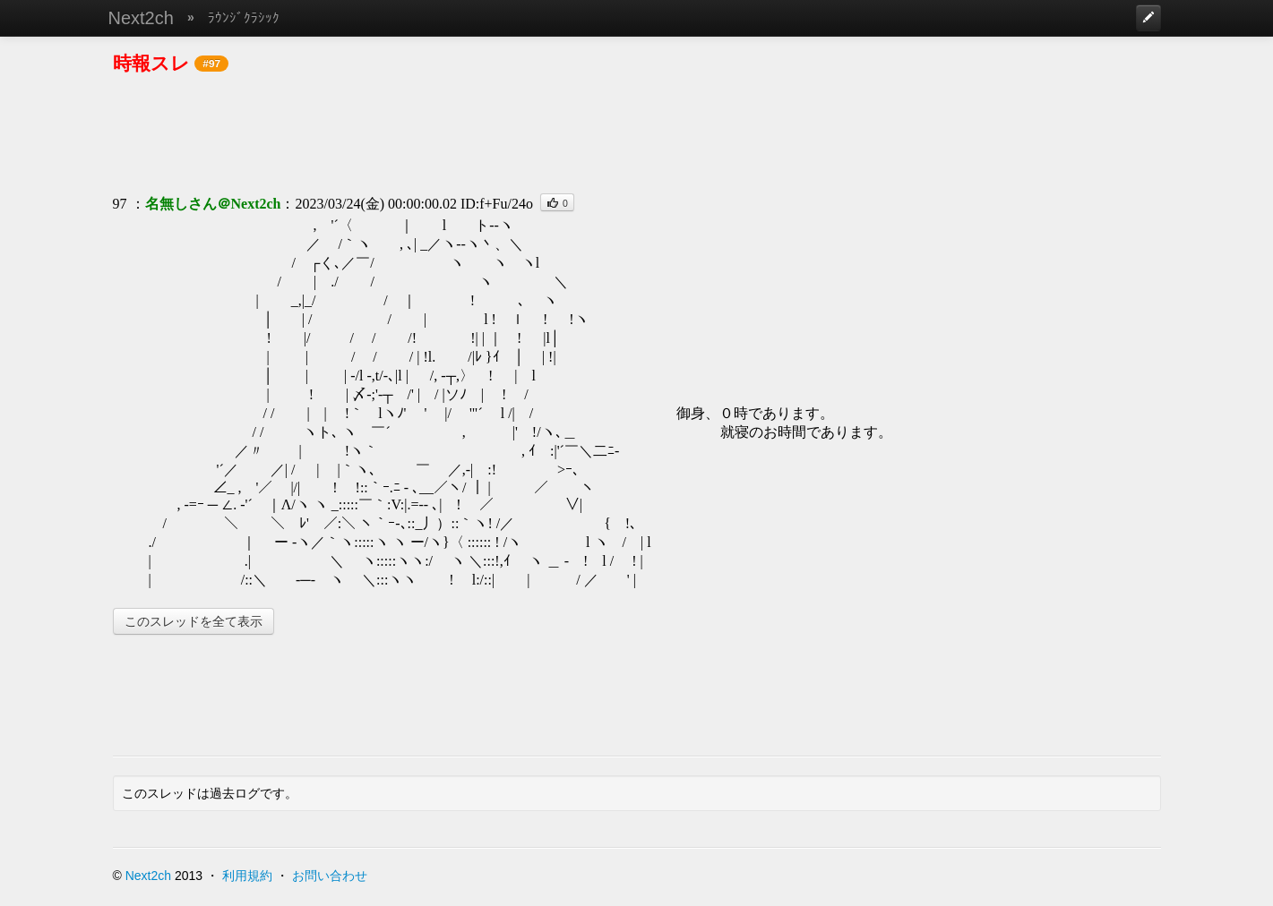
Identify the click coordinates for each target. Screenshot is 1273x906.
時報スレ (151, 63)
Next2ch (141, 18)
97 (120, 203)
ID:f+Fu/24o (496, 203)
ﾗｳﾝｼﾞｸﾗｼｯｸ (244, 17)
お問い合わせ (329, 875)
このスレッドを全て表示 (193, 621)
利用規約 (247, 875)
